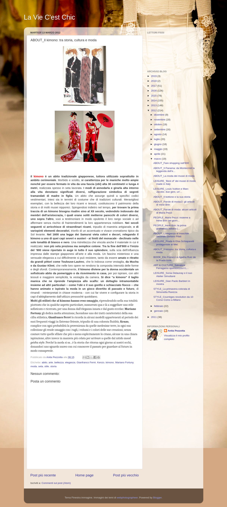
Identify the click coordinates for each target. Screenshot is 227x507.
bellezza (59, 362)
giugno (158, 144)
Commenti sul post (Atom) (56, 483)
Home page (84, 475)
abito (44, 362)
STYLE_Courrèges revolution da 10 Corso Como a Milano (173, 298)
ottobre (158, 124)
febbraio (159, 306)
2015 (154, 95)
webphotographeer (127, 497)
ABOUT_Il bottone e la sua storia (171, 196)
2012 (154, 110)
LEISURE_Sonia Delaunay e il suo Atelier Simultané (172, 274)
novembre (160, 119)
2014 (154, 100)
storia (53, 366)
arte (51, 362)
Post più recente (43, 475)
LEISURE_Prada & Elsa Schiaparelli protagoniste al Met (173, 243)
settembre (160, 129)
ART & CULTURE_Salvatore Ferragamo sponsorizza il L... (171, 267)
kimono (110, 362)
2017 (154, 85)
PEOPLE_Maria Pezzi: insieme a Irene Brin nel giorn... (171, 219)
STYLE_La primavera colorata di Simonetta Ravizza (171, 290)
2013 (154, 105)
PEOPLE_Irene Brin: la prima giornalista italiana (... (169, 227)
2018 (154, 81)
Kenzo (100, 362)
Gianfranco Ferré (86, 362)
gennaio (159, 311)
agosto (158, 134)
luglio (157, 139)
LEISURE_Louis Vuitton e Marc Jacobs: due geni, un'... (171, 190)
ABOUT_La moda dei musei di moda (173, 176)
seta (40, 366)
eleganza (70, 362)
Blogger (157, 497)
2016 (154, 90)
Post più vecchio (126, 475)
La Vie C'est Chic (49, 17)
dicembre (159, 114)
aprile (157, 154)
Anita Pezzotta (176, 330)
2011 (154, 317)
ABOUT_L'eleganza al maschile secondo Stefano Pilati (171, 235)
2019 (154, 76)
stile (46, 366)
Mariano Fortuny (124, 362)
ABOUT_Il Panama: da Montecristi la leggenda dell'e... (174, 169)
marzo (158, 158)
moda (34, 366)
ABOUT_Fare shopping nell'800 (171, 163)
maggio (158, 149)
